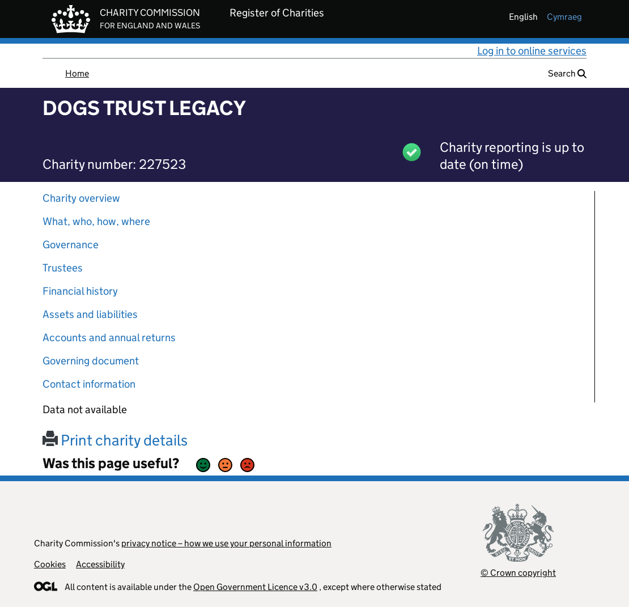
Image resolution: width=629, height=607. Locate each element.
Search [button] (567, 73)
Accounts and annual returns (109, 337)
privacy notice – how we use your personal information (226, 543)
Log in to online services (531, 50)
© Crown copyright (518, 572)
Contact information (88, 383)
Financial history (80, 291)
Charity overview (81, 198)
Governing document (90, 360)
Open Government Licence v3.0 (255, 586)
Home (77, 73)
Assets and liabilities (90, 314)
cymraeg (564, 16)
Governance (70, 244)
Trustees (62, 267)
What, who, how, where (96, 221)
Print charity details (115, 440)
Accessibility (100, 564)
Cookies (50, 564)
